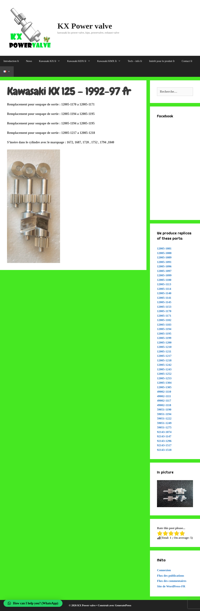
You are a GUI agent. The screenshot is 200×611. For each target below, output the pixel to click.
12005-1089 (164, 257)
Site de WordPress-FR (171, 586)
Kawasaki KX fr (51, 61)
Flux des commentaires (171, 581)
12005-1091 (164, 262)
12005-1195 (164, 333)
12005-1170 (164, 311)
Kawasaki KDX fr (80, 61)
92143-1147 (164, 436)
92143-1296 (164, 441)
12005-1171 (164, 315)
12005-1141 (164, 297)
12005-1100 (164, 280)
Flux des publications (170, 575)
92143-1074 (164, 432)
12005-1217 (164, 356)
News (29, 61)
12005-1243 (164, 369)
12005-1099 (164, 275)
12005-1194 (164, 329)
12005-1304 (164, 382)
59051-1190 (164, 409)
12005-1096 (164, 266)
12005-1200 (164, 342)
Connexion (164, 570)
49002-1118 (164, 405)
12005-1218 (164, 360)
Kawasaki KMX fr (110, 61)
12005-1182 (164, 320)
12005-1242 (164, 364)
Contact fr (187, 61)
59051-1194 (164, 414)
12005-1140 (164, 293)
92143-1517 (164, 445)
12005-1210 (164, 347)
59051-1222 (164, 418)
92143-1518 (164, 450)
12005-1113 (164, 284)
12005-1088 (164, 253)
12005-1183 (164, 324)
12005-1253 (164, 378)
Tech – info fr (135, 61)
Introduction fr (11, 61)
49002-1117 (164, 400)
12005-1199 (164, 338)
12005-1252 (164, 373)
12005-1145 (164, 302)
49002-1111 (164, 396)
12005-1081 (164, 248)
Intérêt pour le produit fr (162, 61)
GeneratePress (123, 605)
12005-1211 (164, 351)
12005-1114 (164, 289)
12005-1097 (164, 271)
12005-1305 (164, 387)
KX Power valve (84, 26)
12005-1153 (164, 306)
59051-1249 (164, 423)
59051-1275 (164, 427)
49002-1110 (164, 391)
